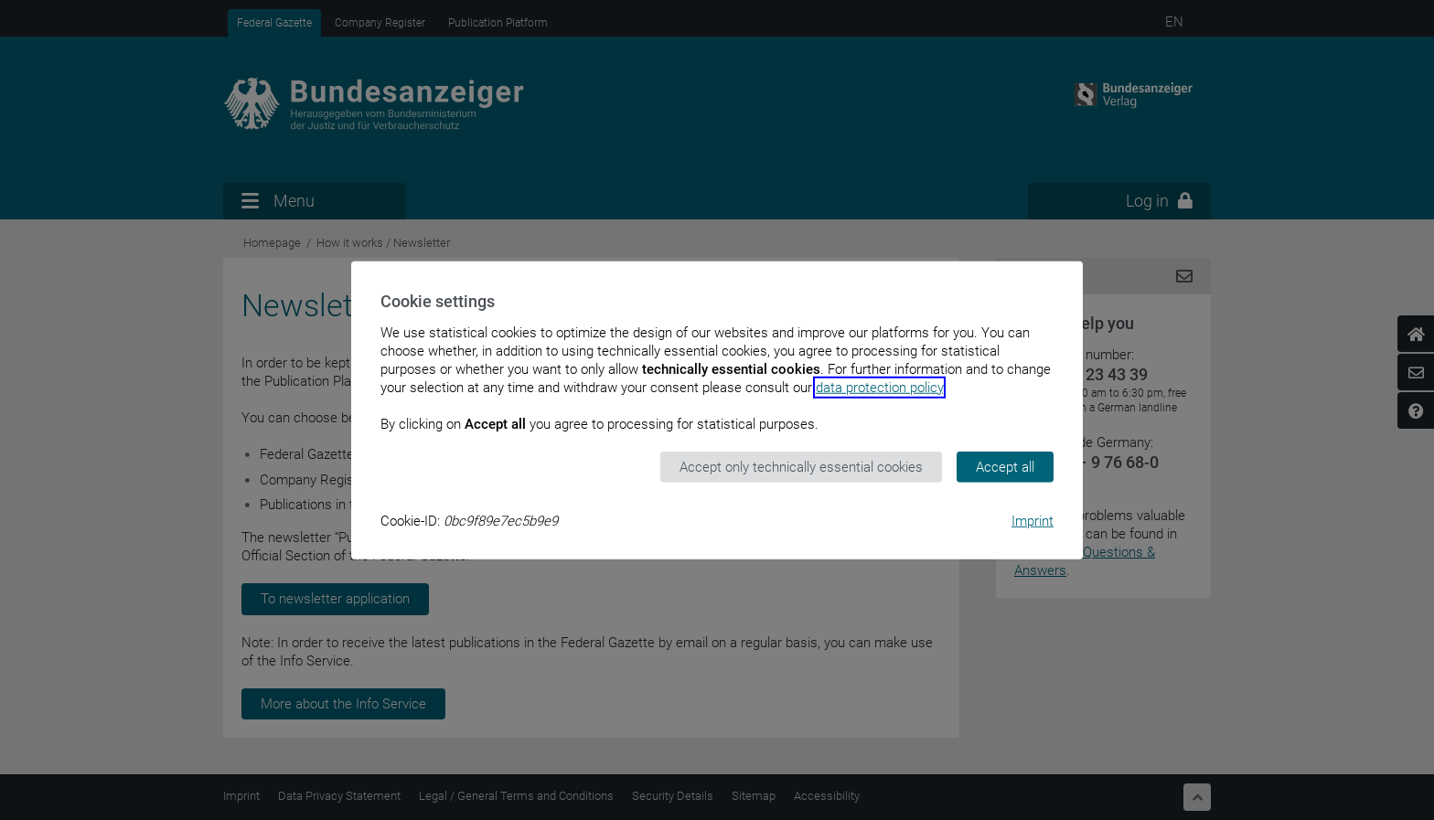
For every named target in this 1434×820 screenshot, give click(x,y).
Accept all (1005, 466)
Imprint (1032, 521)
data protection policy (879, 386)
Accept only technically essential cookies (801, 466)
